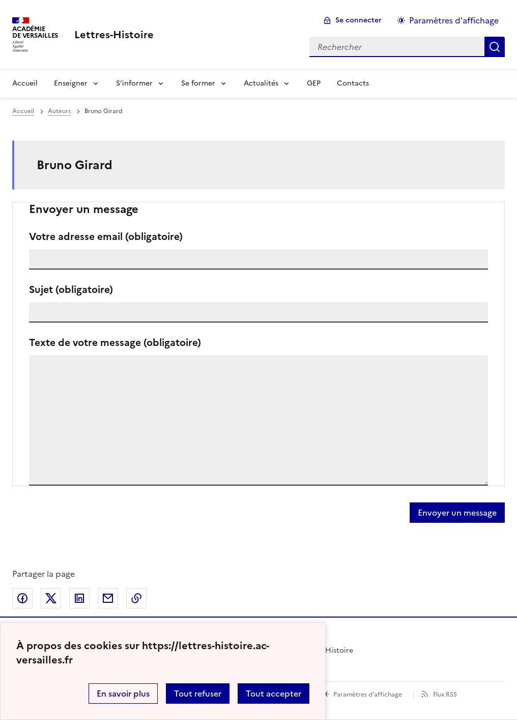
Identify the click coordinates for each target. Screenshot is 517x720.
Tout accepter (273, 693)
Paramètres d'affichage (367, 694)
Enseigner (71, 83)
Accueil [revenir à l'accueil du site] (23, 111)
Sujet (71, 289)
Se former (198, 83)
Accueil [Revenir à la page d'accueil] (25, 83)
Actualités (261, 83)
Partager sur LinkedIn (79, 598)
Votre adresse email (106, 236)
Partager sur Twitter (51, 598)
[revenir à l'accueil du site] (114, 35)
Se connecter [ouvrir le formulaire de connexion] (358, 20)
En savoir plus (123, 693)
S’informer (134, 83)
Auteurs (59, 111)
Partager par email (108, 598)
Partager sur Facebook (22, 598)
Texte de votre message (115, 342)
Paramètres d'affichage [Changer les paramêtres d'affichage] (454, 20)
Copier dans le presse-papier (136, 598)
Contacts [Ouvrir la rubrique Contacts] (353, 83)
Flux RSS (445, 694)
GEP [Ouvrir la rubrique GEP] (314, 83)
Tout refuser (197, 693)
